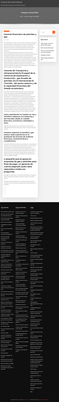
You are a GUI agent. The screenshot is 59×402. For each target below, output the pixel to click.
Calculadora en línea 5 (45, 55)
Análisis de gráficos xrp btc (36, 218)
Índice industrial (4, 353)
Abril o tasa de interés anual (47, 47)
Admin (7, 39)
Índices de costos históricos (36, 357)
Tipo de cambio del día (35, 354)
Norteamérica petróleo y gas (7, 211)
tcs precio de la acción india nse (11, 2)
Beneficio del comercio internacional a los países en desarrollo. (7, 367)
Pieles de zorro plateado (6, 222)
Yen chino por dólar (5, 326)
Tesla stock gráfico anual (35, 340)
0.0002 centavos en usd (21, 248)
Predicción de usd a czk (21, 304)
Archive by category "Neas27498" (31, 16)
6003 (31, 391)
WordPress (26, 399)
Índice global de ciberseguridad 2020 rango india (36, 304)
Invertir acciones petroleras (22, 324)
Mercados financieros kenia (22, 331)
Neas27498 (6, 31)
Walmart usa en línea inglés (36, 267)
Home (21, 16)
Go (53, 32)
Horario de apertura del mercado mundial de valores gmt (22, 252)
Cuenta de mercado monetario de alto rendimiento (5, 238)
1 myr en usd (33, 215)
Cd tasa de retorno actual (6, 269)
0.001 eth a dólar (4, 332)
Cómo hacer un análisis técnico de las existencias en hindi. (7, 287)
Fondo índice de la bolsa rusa (7, 291)
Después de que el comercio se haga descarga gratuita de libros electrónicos (36, 228)
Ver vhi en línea (33, 253)
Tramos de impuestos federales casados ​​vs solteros (6, 256)
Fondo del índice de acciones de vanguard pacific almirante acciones (7, 278)
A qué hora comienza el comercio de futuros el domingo (6, 337)
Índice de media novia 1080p (7, 363)
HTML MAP (46, 399)
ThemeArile (41, 399)
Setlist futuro (33, 369)
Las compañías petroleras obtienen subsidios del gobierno (21, 320)
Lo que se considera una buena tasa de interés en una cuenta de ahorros (6, 266)
